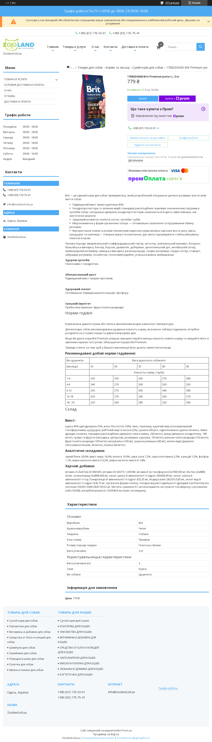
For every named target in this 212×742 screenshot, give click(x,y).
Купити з (177, 98)
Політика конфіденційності (133, 738)
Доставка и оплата (135, 47)
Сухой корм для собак (23, 620)
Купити (143, 98)
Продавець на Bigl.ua (106, 734)
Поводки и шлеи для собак (26, 659)
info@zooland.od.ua (20, 204)
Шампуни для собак (22, 647)
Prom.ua (127, 730)
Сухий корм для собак (147, 67)
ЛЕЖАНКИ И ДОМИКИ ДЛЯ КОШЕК (81, 669)
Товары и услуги (74, 47)
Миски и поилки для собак (26, 670)
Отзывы (9, 96)
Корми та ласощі (117, 67)
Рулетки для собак (21, 664)
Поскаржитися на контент (98, 738)
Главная (53, 47)
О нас (95, 47)
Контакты (110, 47)
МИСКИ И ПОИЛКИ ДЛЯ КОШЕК (80, 663)
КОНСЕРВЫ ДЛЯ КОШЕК (75, 626)
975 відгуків (172, 3)
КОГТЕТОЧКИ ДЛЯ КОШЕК (76, 674)
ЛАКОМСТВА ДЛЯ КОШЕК (76, 632)
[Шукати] (200, 47)
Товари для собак (90, 67)
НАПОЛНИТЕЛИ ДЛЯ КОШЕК (78, 658)
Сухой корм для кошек (74, 620)
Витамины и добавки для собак (30, 632)
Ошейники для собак (23, 653)
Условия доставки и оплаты (24, 85)
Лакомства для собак (23, 626)
